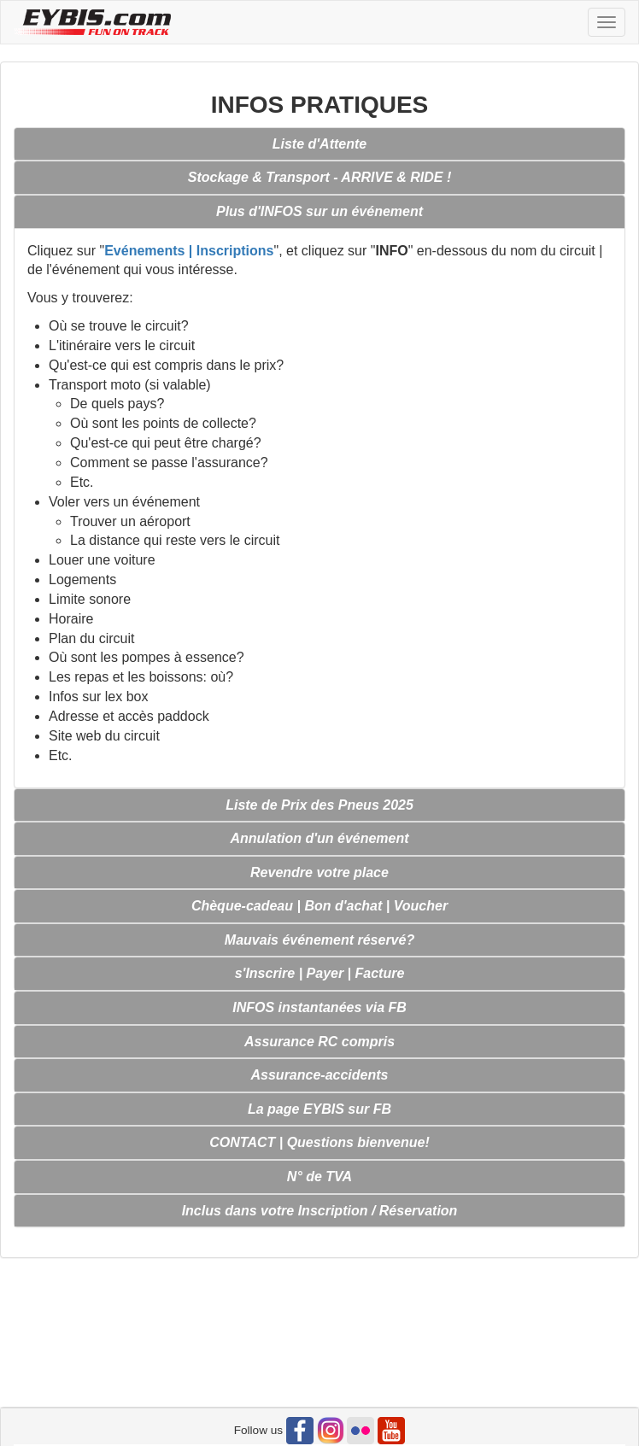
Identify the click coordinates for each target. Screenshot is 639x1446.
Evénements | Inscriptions (188, 250)
